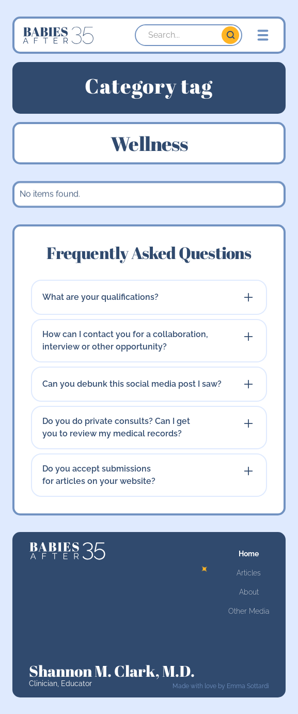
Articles (249, 573)
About (249, 592)
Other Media (248, 611)
